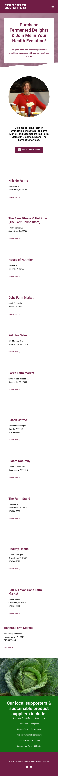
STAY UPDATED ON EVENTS (29, 149)
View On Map (14, 239)
